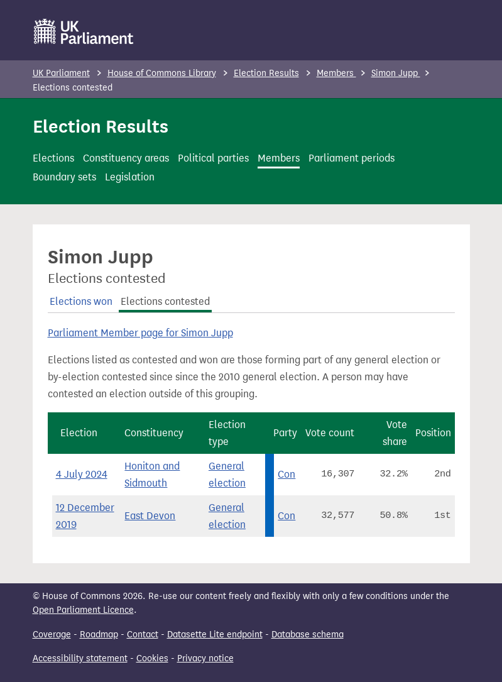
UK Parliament (61, 73)
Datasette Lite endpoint (215, 634)
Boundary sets (64, 177)
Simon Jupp (395, 73)
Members (336, 73)
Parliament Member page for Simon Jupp (140, 333)
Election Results (266, 73)
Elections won (81, 301)
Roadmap (99, 634)
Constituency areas (126, 158)
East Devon (149, 516)
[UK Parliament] (84, 31)
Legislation (130, 177)
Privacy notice (205, 658)
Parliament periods (351, 158)
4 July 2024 (81, 474)
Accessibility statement (80, 658)
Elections (53, 158)
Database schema (307, 634)
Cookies (152, 658)
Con (286, 474)
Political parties (213, 158)
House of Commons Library (161, 73)
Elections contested (165, 301)
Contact (142, 634)
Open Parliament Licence (83, 610)
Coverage (52, 634)
